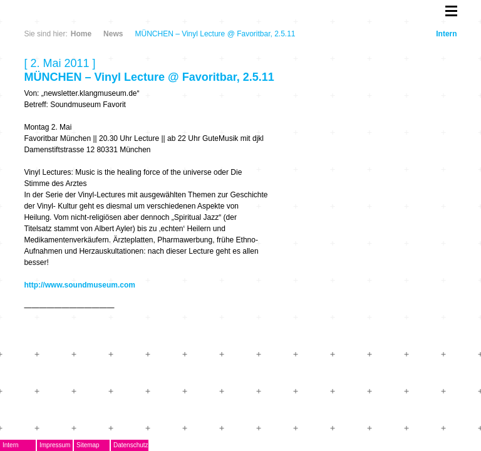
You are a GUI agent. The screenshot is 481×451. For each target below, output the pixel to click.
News (113, 33)
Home (81, 33)
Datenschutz (130, 445)
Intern (446, 33)
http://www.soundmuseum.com (79, 285)
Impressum (54, 445)
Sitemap (88, 445)
